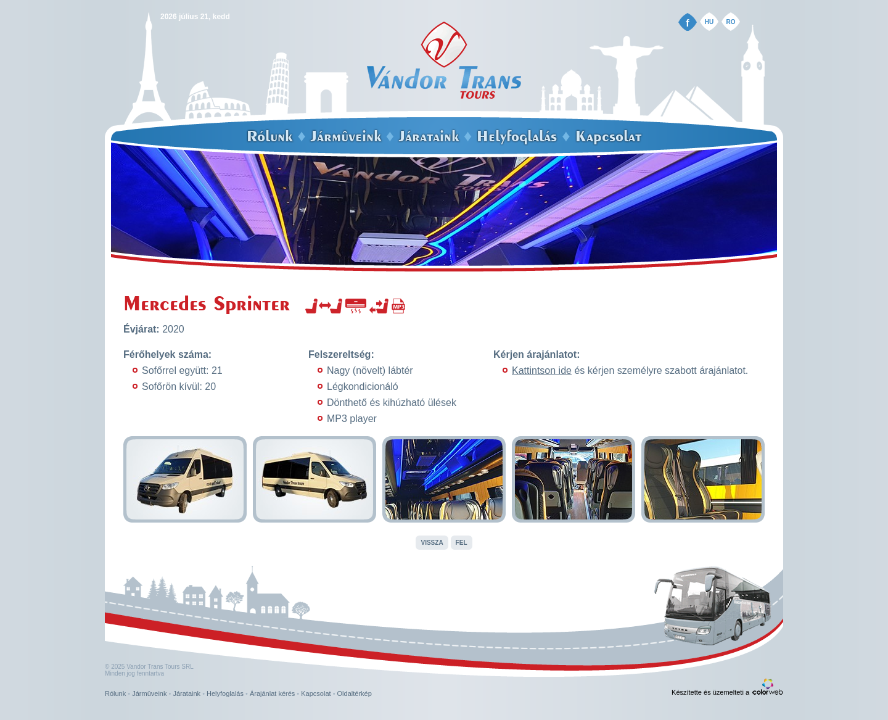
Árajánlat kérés (272, 693)
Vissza (432, 542)
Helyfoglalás (517, 135)
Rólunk (269, 135)
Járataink (429, 135)
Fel (461, 542)
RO (731, 22)
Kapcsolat (608, 135)
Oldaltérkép (354, 693)
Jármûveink (346, 135)
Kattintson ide (542, 370)
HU (709, 22)
